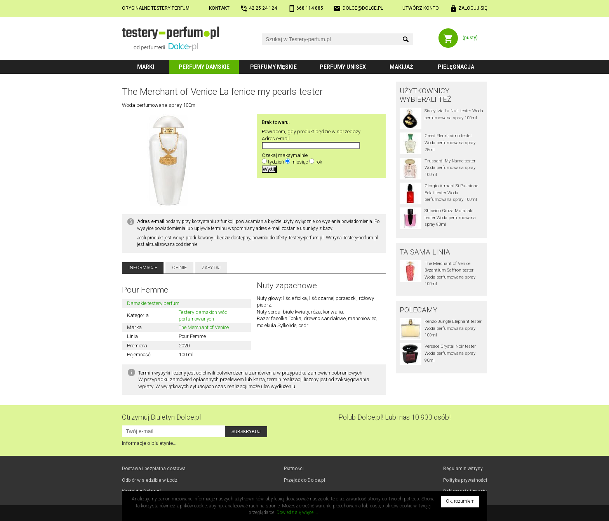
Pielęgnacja (456, 67)
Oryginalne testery (156, 8)
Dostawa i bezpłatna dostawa (154, 468)
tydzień (276, 162)
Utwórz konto (420, 8)
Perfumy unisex (343, 67)
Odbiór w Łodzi (150, 480)
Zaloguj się (472, 8)
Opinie (179, 267)
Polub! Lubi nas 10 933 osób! (394, 417)
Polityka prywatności (465, 480)
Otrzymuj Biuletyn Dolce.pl (161, 417)
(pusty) (470, 37)
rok (318, 162)
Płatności (294, 468)
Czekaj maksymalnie (285, 155)
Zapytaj (211, 267)
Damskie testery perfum (153, 303)
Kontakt (219, 8)
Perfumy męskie (273, 67)
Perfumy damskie (204, 67)
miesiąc (299, 162)
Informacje (143, 267)
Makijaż (401, 67)
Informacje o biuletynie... (149, 443)
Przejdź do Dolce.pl (304, 480)
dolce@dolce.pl (363, 8)
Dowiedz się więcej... (297, 512)
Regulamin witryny (463, 468)
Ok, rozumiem (460, 501)
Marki (145, 67)
